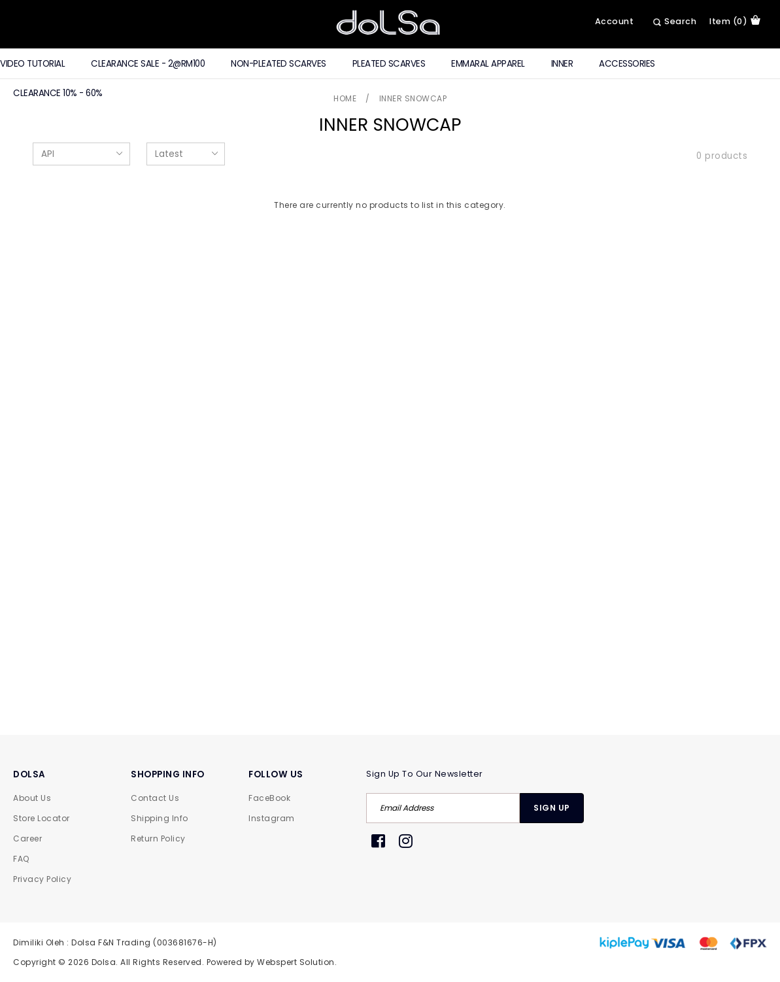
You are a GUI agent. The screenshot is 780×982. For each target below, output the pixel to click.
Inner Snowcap (413, 98)
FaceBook (269, 798)
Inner (562, 64)
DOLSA (29, 774)
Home (344, 98)
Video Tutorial (32, 64)
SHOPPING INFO (168, 774)
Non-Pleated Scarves (278, 64)
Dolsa (104, 962)
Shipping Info (159, 818)
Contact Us (155, 798)
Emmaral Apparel (488, 64)
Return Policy (158, 838)
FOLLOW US (275, 774)
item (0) (734, 21)
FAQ (21, 858)
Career (27, 838)
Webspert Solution (296, 962)
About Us (32, 798)
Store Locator (41, 818)
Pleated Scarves (389, 64)
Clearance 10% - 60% (58, 93)
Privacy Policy (42, 879)
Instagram (271, 818)
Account (614, 21)
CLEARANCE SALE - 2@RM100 (148, 64)
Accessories (627, 64)
